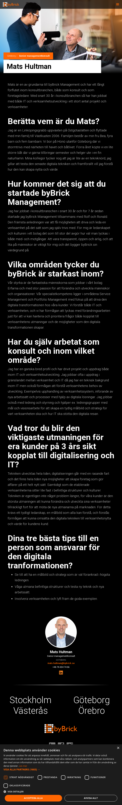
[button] (117, 4)
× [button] (118, 748)
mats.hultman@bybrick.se (61, 663)
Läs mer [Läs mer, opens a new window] (23, 765)
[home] (9, 3)
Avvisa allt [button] (91, 798)
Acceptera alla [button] (33, 798)
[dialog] (61, 774)
